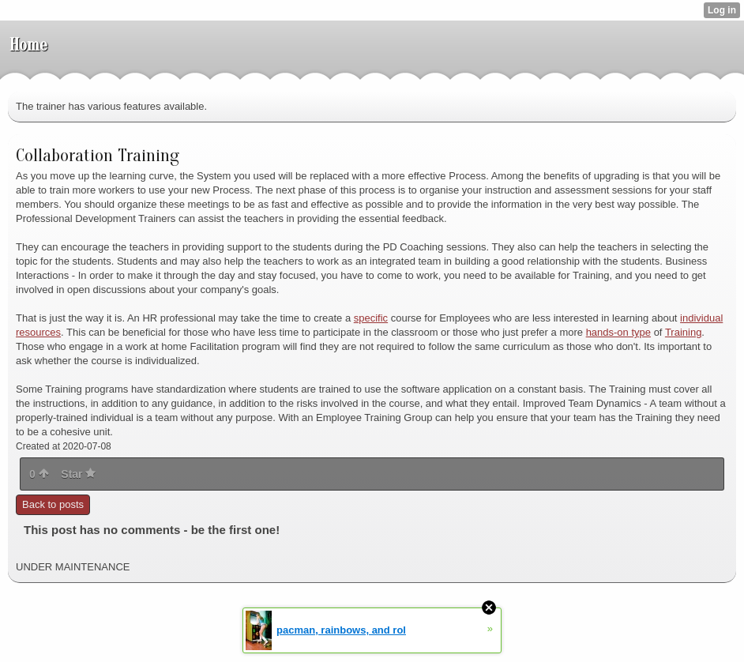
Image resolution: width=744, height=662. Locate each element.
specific (371, 318)
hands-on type (618, 332)
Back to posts (53, 504)
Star (78, 474)
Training (683, 332)
